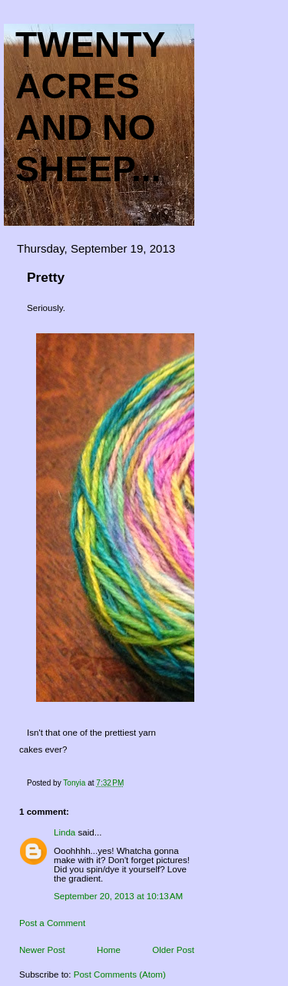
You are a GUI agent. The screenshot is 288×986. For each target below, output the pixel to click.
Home (109, 950)
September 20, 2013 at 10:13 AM (118, 896)
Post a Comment (52, 923)
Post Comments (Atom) (120, 974)
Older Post (173, 950)
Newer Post (42, 950)
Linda (64, 832)
